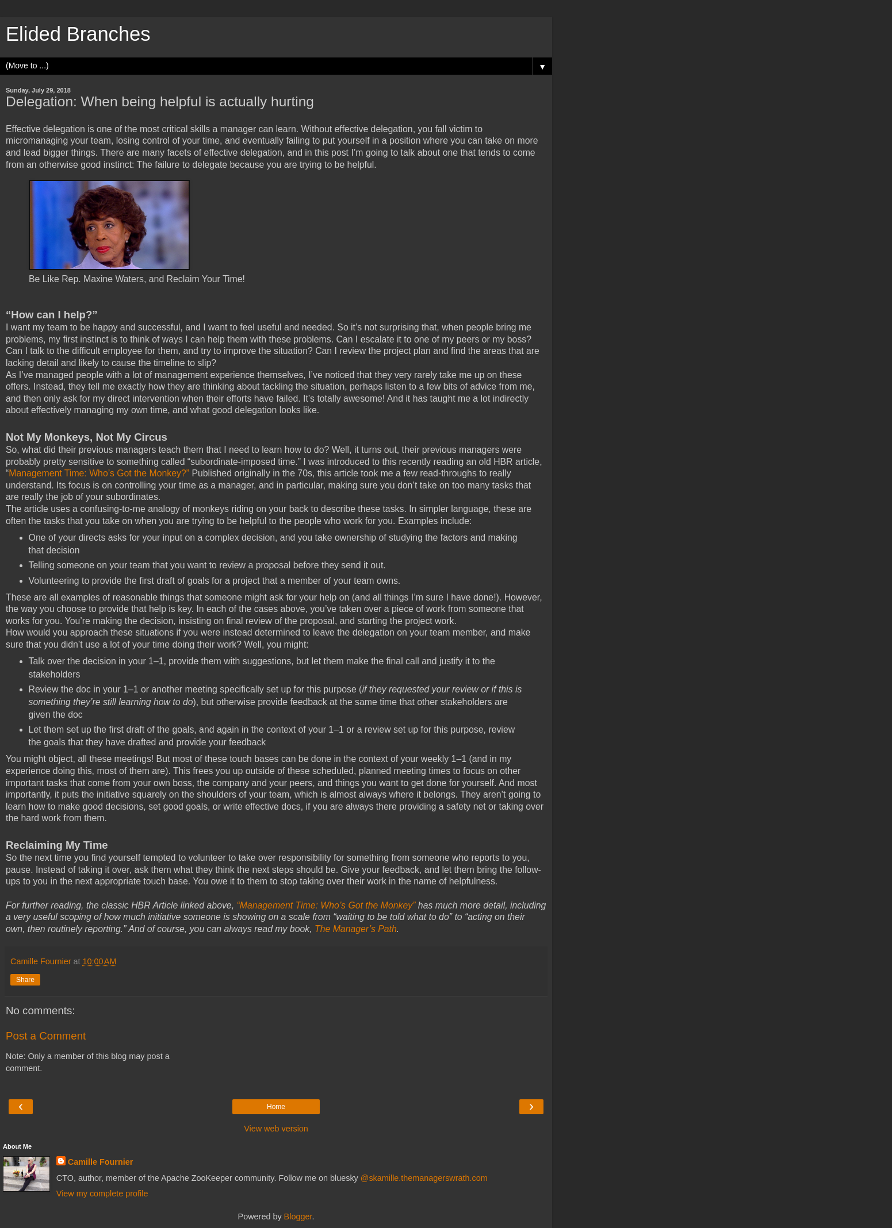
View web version (276, 1128)
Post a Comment (46, 1036)
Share (25, 980)
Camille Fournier (100, 1162)
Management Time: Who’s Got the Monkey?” (99, 473)
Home (276, 1107)
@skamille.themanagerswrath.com (424, 1178)
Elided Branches (78, 34)
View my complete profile (102, 1193)
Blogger (298, 1216)
